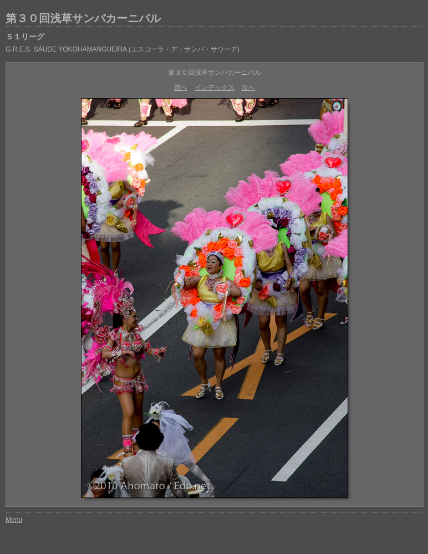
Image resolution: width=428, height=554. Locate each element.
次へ (248, 87)
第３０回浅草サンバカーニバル (83, 18)
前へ (180, 87)
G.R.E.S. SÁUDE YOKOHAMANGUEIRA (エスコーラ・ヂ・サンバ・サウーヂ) (123, 49)
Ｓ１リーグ (25, 36)
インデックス (215, 87)
